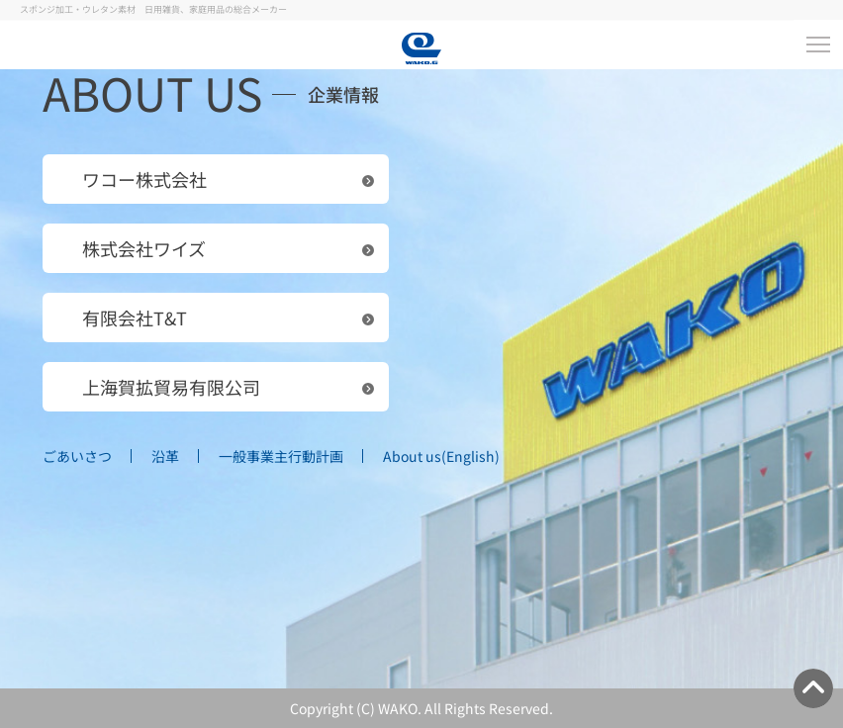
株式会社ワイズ (144, 248)
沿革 (165, 456)
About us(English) (441, 456)
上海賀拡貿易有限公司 (171, 387)
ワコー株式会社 (144, 179)
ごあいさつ (77, 456)
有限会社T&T (134, 317)
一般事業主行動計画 (281, 456)
